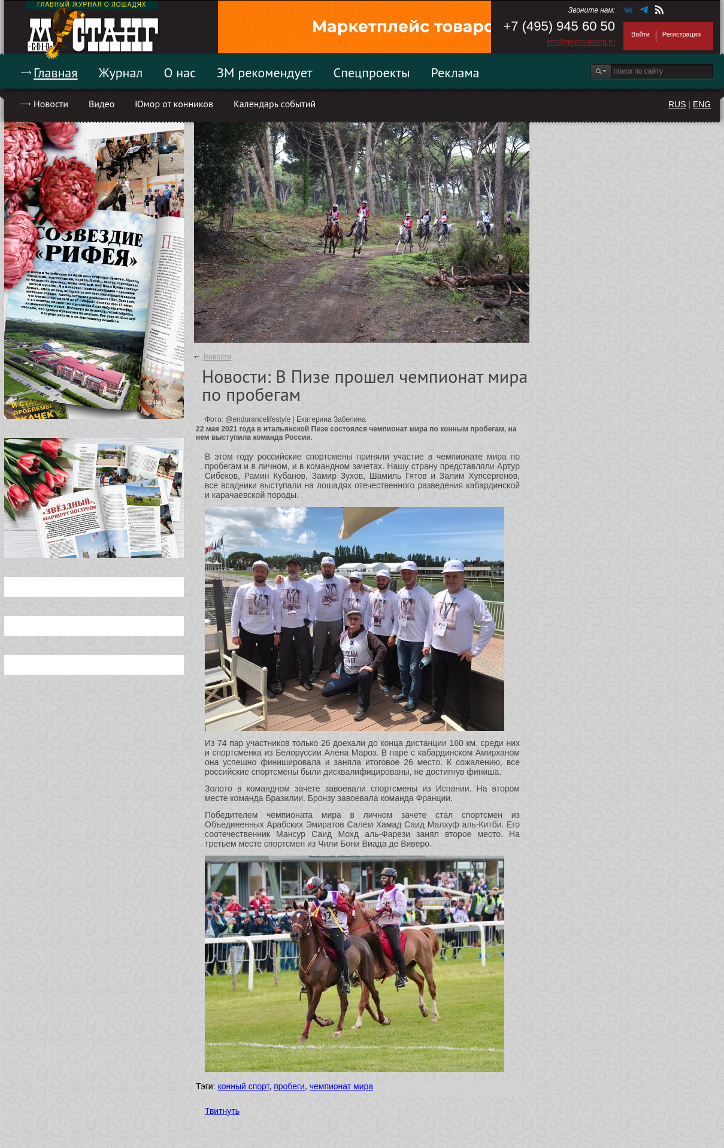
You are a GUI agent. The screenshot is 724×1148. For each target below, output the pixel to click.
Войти (640, 34)
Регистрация (681, 34)
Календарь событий (275, 104)
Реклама (455, 72)
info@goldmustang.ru (581, 42)
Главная (56, 72)
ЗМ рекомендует (265, 72)
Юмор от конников (174, 104)
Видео (101, 104)
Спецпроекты (372, 72)
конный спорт (243, 1086)
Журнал (121, 72)
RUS (677, 104)
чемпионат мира (341, 1086)
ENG (702, 104)
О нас (179, 72)
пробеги (289, 1086)
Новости (51, 104)
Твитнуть (222, 1111)
